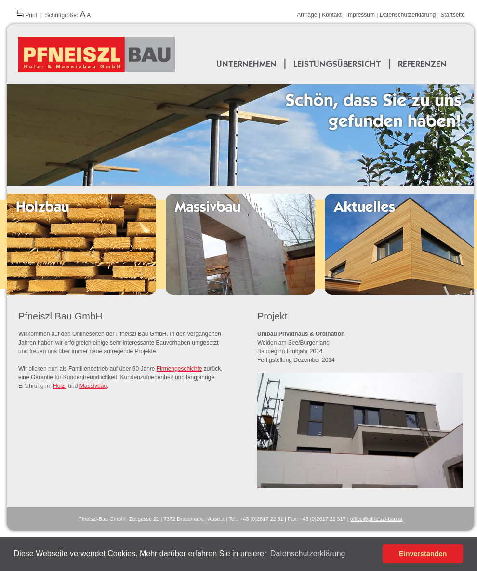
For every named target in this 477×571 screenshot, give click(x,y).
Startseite (452, 15)
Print (31, 15)
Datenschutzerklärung (408, 15)
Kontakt (332, 15)
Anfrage (307, 15)
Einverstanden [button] (423, 554)
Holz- (59, 386)
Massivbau (93, 386)
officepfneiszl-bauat (376, 519)
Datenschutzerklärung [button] (307, 553)
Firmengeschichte (179, 368)
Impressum (360, 15)
